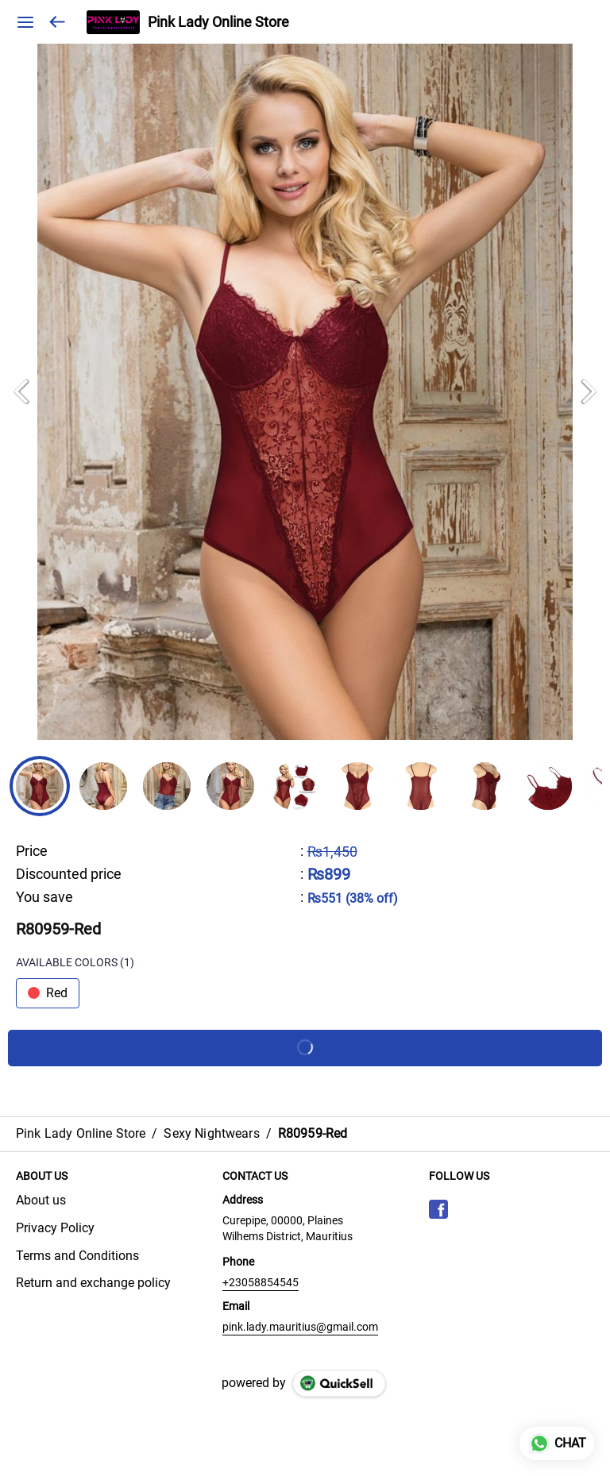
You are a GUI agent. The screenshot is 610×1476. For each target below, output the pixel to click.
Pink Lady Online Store (218, 22)
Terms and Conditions (77, 1255)
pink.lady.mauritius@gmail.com (300, 1326)
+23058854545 (260, 1282)
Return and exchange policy (93, 1282)
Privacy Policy (55, 1227)
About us (41, 1200)
